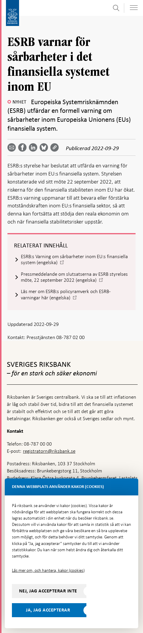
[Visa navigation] (134, 7)
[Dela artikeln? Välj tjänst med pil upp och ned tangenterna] (34, 147)
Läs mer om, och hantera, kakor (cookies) (48, 570)
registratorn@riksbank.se (49, 451)
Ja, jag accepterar (48, 610)
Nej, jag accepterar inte (48, 591)
